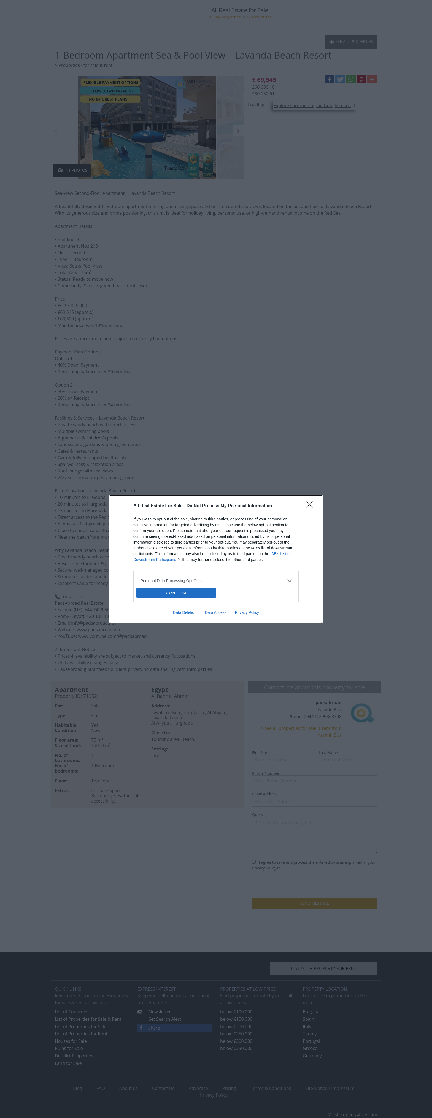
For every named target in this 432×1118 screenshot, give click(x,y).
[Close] (311, 506)
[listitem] (216, 581)
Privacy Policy (247, 612)
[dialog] (216, 559)
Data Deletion (184, 612)
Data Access (215, 612)
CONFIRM (176, 593)
